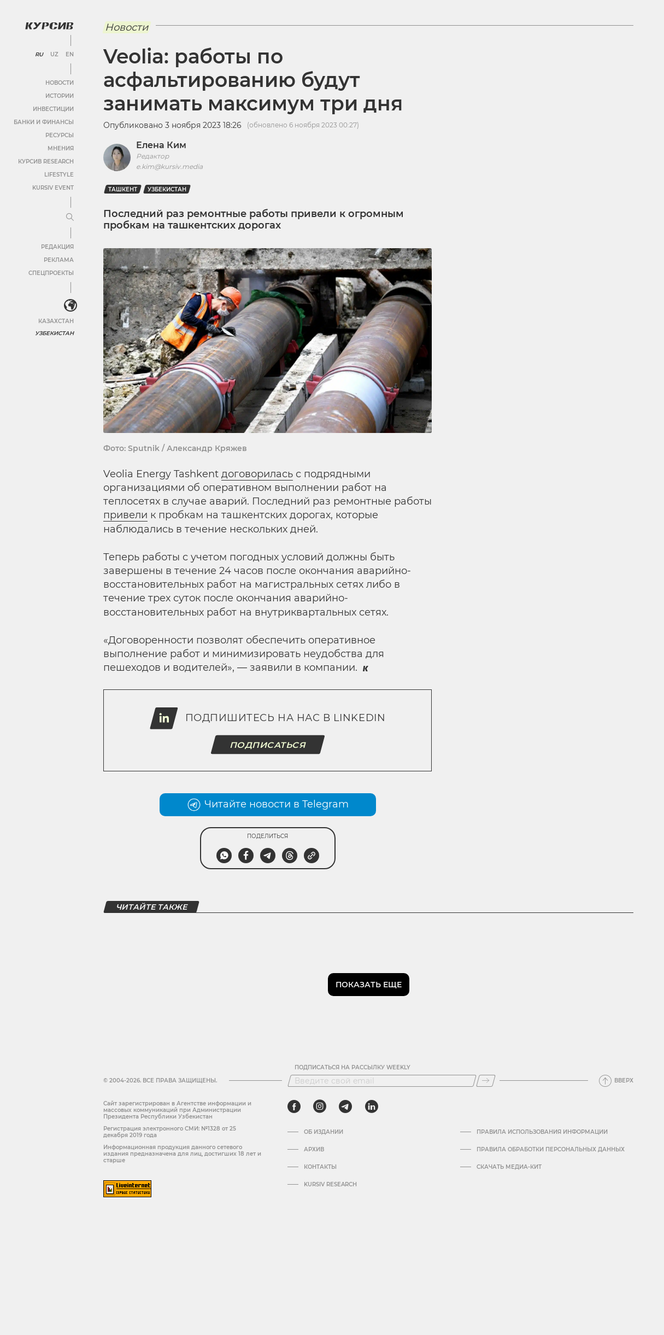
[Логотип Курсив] (49, 26)
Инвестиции (53, 109)
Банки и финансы (44, 122)
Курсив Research (46, 161)
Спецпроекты (51, 273)
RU (39, 54)
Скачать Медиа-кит (509, 1167)
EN (70, 54)
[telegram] (345, 1106)
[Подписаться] (486, 1081)
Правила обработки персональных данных (551, 1149)
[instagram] (319, 1106)
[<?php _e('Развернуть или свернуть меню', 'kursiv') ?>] (70, 305)
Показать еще (369, 984)
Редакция (57, 246)
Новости (59, 82)
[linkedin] (371, 1106)
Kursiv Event (53, 187)
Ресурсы (59, 135)
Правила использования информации (542, 1132)
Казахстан (56, 321)
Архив (314, 1149)
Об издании (323, 1132)
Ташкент (122, 189)
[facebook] (294, 1106)
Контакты (320, 1167)
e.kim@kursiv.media (169, 166)
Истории (59, 95)
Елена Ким (161, 145)
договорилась (257, 474)
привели (125, 515)
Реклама (59, 260)
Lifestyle (59, 174)
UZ (54, 54)
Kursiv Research (330, 1184)
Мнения (61, 148)
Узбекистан (54, 333)
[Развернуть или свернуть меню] (70, 217)
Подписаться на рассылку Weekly (352, 1067)
